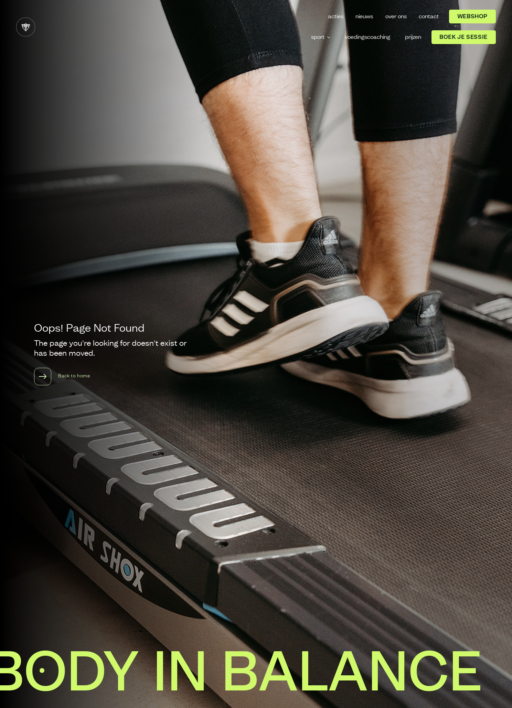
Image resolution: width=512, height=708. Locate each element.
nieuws (364, 16)
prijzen (413, 37)
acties (335, 16)
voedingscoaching (367, 37)
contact (429, 16)
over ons (396, 16)
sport (317, 37)
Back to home (62, 376)
